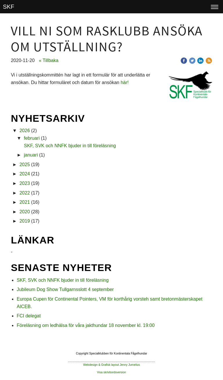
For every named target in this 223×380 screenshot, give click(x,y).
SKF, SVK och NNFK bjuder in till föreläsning (70, 145)
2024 (24, 173)
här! (125, 82)
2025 (24, 164)
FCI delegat (29, 315)
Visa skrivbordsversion (111, 372)
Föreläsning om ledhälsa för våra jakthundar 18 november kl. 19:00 (85, 325)
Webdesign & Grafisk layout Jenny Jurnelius (111, 364)
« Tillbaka (49, 60)
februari (31, 138)
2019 (24, 221)
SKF (8, 6)
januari (31, 154)
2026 (24, 130)
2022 (24, 192)
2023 (24, 183)
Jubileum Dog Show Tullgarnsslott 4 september (65, 289)
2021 (24, 202)
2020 (24, 211)
